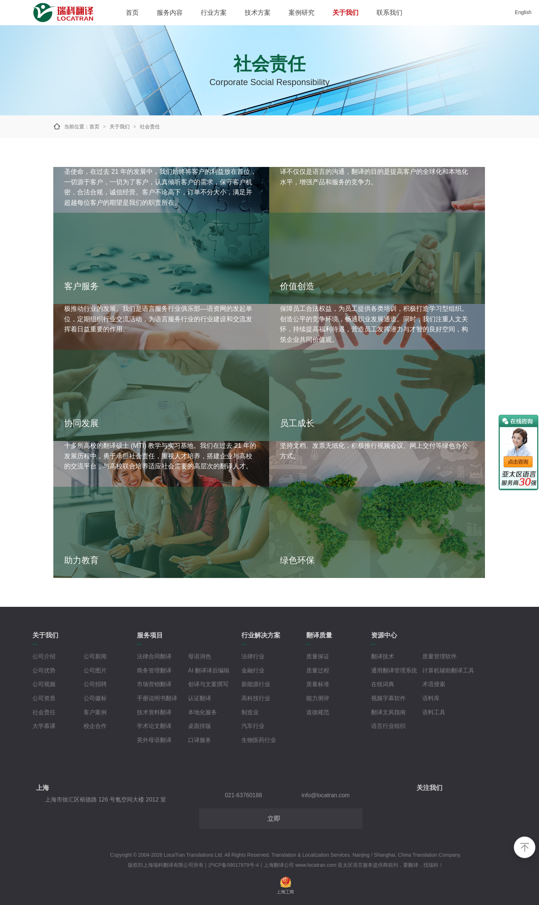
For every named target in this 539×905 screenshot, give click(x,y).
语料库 (431, 698)
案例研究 (302, 12)
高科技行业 (255, 698)
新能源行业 (255, 684)
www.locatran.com (316, 865)
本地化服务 (202, 712)
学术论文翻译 (154, 726)
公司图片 (95, 670)
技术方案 (258, 12)
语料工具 (433, 712)
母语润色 (199, 656)
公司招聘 (95, 684)
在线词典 (382, 684)
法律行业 (252, 656)
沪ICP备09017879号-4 (233, 865)
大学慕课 (43, 726)
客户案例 (95, 712)
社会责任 (43, 712)
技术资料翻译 (154, 712)
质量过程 (317, 670)
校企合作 (95, 726)
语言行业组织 (388, 726)
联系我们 (389, 12)
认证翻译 (199, 698)
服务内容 (170, 12)
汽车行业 (252, 726)
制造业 (250, 712)
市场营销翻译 (154, 684)
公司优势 (43, 670)
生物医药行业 (258, 740)
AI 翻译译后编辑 (209, 670)
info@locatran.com (326, 795)
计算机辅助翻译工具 (448, 670)
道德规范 (317, 712)
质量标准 (317, 684)
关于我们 (345, 12)
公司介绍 (43, 656)
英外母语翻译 (154, 740)
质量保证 (317, 656)
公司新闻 (95, 656)
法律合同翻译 (154, 656)
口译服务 (199, 740)
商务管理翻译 (154, 670)
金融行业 (252, 670)
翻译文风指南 (388, 712)
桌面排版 (199, 726)
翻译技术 (382, 656)
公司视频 (43, 684)
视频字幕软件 (388, 698)
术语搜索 (433, 684)
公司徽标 (95, 698)
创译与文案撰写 (208, 684)
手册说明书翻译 (157, 698)
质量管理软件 (439, 656)
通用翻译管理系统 (394, 670)
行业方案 (214, 12)
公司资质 (43, 698)
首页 (132, 12)
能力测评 (317, 698)
